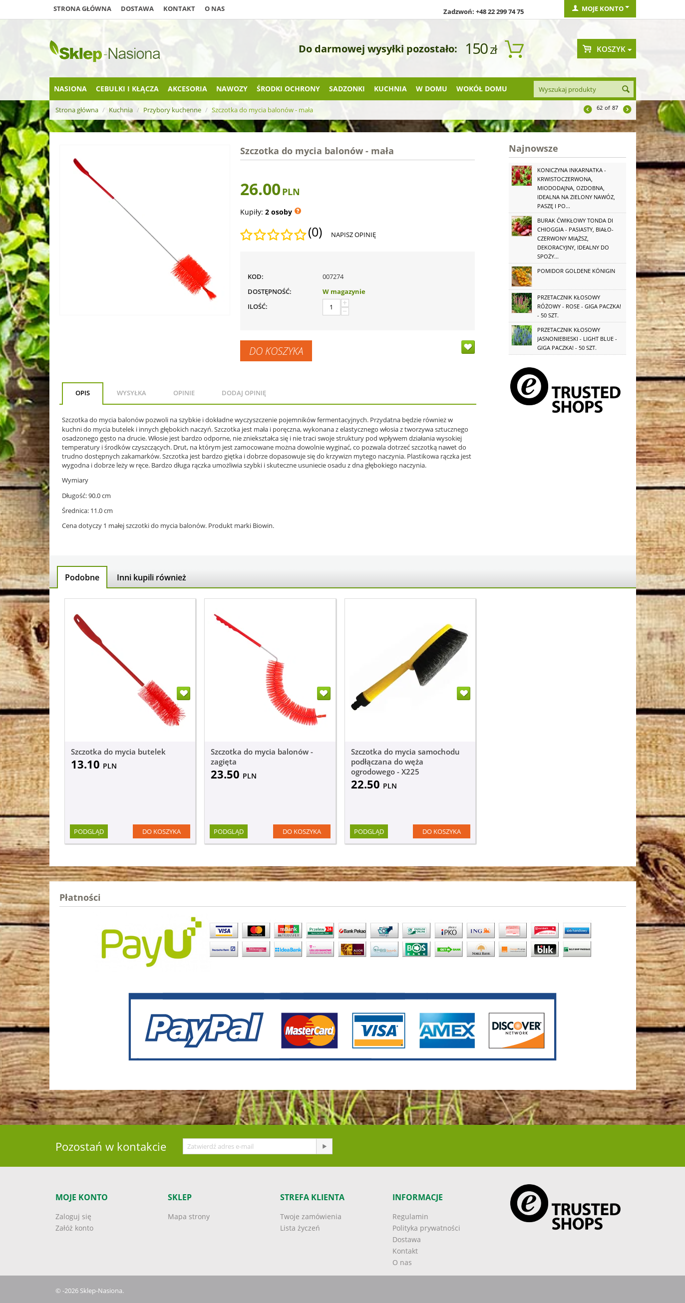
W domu (431, 88)
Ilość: (258, 306)
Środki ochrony (288, 88)
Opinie (184, 392)
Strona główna (82, 8)
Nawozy (232, 88)
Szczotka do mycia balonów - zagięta (262, 757)
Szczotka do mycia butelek (118, 752)
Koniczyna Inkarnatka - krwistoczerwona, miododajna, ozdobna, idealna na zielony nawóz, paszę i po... (576, 188)
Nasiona (70, 88)
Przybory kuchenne (172, 109)
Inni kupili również (151, 577)
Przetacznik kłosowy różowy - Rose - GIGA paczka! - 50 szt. (579, 306)
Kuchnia (390, 88)
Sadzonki (347, 88)
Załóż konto (74, 1228)
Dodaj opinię (244, 392)
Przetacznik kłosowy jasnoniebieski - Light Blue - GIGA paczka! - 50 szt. (577, 338)
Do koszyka (276, 350)
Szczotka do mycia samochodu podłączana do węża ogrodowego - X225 (405, 762)
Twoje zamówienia (311, 1216)
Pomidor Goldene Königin (576, 270)
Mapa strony (189, 1216)
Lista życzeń (300, 1228)
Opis (82, 392)
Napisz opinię (353, 234)
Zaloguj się (73, 1216)
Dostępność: (270, 291)
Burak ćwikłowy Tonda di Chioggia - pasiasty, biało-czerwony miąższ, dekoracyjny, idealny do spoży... (575, 238)
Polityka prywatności (426, 1228)
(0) (315, 232)
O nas (215, 8)
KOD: (256, 276)
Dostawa (137, 8)
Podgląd (89, 831)
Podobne (82, 577)
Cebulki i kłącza (127, 88)
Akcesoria (187, 88)
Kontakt (179, 8)
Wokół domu (481, 88)
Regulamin (410, 1216)
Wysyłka (131, 392)
